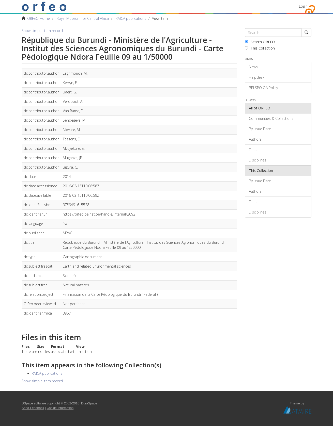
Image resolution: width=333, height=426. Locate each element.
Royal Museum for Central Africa (83, 18)
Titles (253, 149)
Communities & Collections (271, 118)
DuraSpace (89, 403)
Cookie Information (60, 408)
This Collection (260, 48)
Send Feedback (33, 408)
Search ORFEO (260, 41)
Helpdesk (256, 77)
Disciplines (257, 160)
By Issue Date (260, 128)
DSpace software (34, 403)
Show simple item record (42, 30)
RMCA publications (131, 18)
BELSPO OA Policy (263, 87)
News (253, 66)
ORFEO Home (38, 18)
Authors (255, 139)
